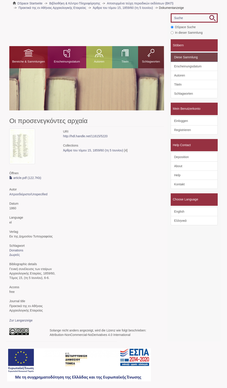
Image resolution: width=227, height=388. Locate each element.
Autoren (99, 61)
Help (177, 175)
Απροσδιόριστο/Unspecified (28, 194)
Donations (16, 250)
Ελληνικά (180, 220)
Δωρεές (14, 255)
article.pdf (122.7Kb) (25, 178)
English (179, 211)
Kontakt (179, 184)
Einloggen (181, 121)
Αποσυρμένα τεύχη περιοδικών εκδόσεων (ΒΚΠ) (140, 3)
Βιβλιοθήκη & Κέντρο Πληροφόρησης (74, 3)
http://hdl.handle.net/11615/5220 (85, 136)
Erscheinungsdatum (67, 61)
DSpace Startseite (30, 3)
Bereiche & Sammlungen (28, 61)
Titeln (125, 61)
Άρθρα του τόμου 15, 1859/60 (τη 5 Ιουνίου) (123, 8)
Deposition (181, 157)
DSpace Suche (183, 27)
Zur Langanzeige (21, 320)
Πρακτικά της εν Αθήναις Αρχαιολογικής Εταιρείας (52, 8)
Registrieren (182, 130)
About (178, 166)
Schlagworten (151, 61)
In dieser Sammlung (187, 32)
